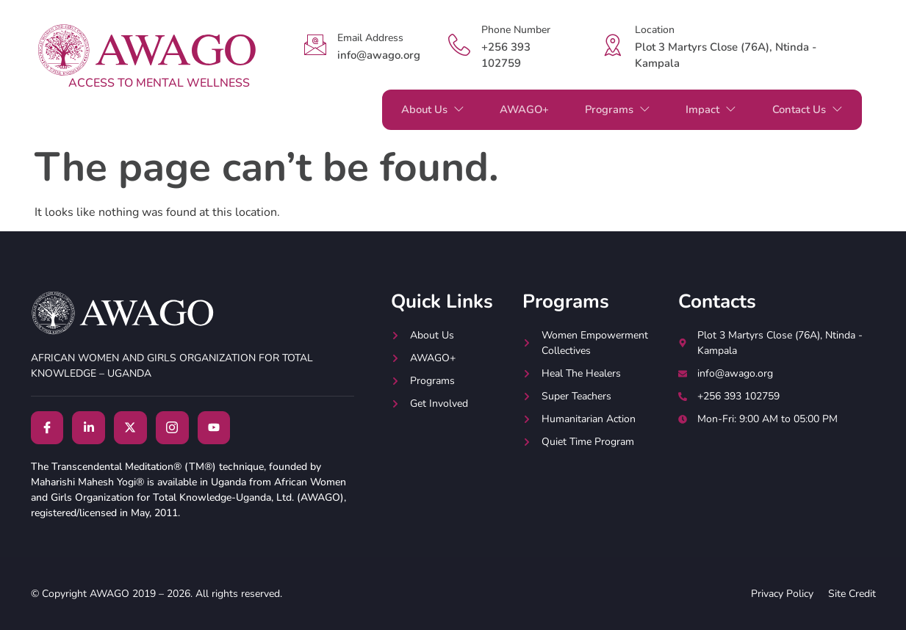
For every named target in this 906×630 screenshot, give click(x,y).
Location (655, 30)
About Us (418, 109)
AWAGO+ (514, 109)
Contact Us (806, 109)
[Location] (613, 45)
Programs (611, 109)
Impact (707, 109)
